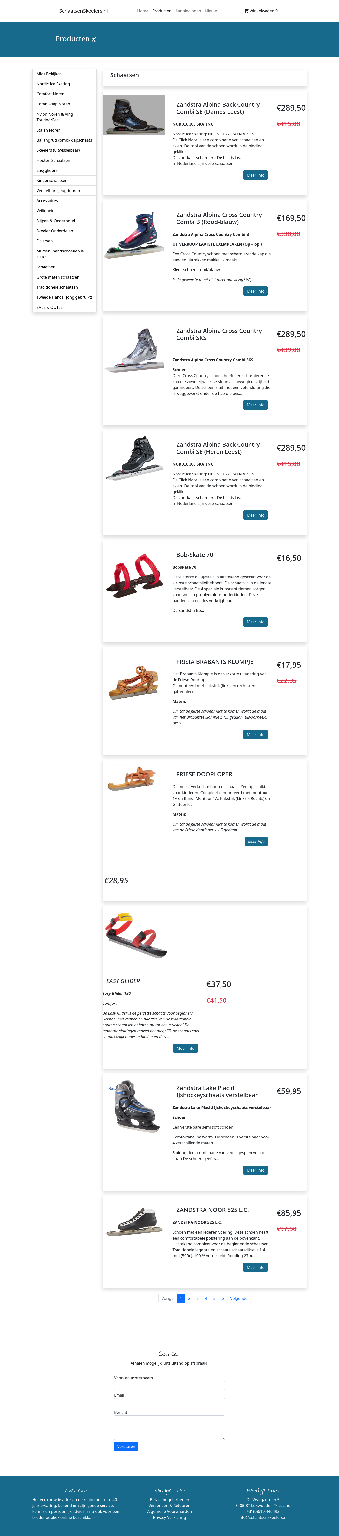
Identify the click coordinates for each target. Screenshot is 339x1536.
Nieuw (211, 11)
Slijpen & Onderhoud (56, 220)
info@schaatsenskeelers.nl (262, 1517)
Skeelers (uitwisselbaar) (58, 150)
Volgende (239, 1298)
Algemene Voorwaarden (169, 1511)
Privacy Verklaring (169, 1517)
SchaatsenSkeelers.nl (83, 10)
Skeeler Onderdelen (55, 231)
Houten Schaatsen (53, 160)
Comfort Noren (51, 94)
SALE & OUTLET (51, 307)
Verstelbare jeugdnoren (58, 190)
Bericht (120, 1412)
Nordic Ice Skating (53, 84)
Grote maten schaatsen (58, 277)
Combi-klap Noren (53, 104)
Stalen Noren (49, 130)
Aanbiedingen (188, 11)
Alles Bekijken (49, 73)
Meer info (256, 175)
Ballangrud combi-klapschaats (64, 140)
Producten (162, 11)
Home (142, 11)
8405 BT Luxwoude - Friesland (262, 1505)
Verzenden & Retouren (170, 1505)
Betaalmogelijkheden (169, 1499)
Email (119, 1395)
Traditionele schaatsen (57, 287)
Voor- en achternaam (133, 1378)
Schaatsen (46, 267)
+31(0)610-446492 (263, 1511)
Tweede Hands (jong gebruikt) (64, 297)
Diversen (45, 241)
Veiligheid (46, 210)
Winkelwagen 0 (261, 11)
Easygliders (47, 170)
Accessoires (47, 200)
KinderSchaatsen (52, 180)
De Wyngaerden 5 (263, 1499)
